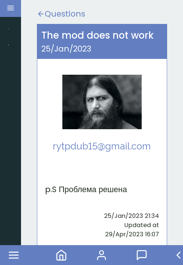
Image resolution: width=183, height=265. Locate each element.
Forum (149, 255)
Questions (61, 14)
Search (8, 45)
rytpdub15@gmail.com (102, 146)
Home (61, 255)
